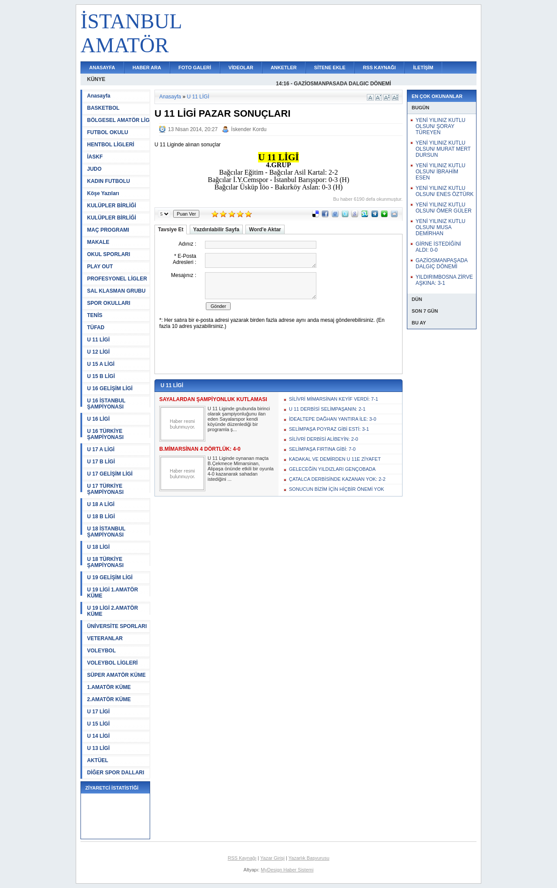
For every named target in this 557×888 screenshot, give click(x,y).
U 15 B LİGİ (101, 376)
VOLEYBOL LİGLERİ (112, 663)
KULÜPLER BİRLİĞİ (111, 206)
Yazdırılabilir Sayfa (216, 229)
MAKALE (98, 242)
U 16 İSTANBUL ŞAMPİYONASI (106, 404)
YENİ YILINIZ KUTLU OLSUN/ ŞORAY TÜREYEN (440, 126)
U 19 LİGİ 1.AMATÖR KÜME (112, 593)
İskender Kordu (248, 129)
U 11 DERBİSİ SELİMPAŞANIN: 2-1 (327, 409)
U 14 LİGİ (98, 736)
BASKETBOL (103, 108)
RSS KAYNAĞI (379, 67)
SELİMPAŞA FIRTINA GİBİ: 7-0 (322, 449)
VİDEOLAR (240, 67)
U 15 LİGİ (98, 724)
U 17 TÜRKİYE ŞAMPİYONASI (105, 489)
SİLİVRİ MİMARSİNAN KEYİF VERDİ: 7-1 (333, 399)
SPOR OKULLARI (108, 303)
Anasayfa (98, 96)
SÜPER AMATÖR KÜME (116, 675)
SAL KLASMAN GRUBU (116, 291)
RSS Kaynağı (242, 858)
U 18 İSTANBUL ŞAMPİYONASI (106, 532)
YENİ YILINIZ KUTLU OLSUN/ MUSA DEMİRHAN (440, 227)
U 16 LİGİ (98, 419)
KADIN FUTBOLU (108, 181)
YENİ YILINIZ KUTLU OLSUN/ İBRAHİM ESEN (440, 171)
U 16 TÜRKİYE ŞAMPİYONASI (105, 434)
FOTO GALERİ (194, 67)
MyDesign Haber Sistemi (287, 869)
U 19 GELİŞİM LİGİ (110, 577)
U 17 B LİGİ (101, 462)
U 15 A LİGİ (100, 364)
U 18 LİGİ (98, 547)
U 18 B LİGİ (101, 516)
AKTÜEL (97, 760)
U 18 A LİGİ (100, 504)
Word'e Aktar (265, 229)
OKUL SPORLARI (108, 254)
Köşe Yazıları (103, 193)
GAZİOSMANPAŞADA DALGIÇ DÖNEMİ (441, 263)
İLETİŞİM (423, 67)
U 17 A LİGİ (100, 449)
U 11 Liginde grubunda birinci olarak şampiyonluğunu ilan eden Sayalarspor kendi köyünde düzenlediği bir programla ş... (239, 419)
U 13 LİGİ (98, 748)
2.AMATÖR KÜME (109, 699)
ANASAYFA (102, 67)
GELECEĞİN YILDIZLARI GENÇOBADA (332, 469)
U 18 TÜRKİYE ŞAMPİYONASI (105, 562)
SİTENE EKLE (330, 67)
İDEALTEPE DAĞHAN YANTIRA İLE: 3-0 (332, 419)
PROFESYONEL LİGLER (117, 279)
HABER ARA (147, 67)
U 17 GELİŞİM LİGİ (110, 474)
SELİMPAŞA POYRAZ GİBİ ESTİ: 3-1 (329, 429)
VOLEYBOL (101, 651)
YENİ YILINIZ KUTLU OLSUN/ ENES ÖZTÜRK (444, 191)
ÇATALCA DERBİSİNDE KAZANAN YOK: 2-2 (337, 479)
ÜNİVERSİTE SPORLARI (117, 626)
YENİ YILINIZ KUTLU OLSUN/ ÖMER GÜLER (444, 208)
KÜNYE (96, 79)
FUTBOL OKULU (107, 132)
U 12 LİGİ (98, 352)
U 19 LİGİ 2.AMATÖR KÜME (112, 611)
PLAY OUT (100, 266)
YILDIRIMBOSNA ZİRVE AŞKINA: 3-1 (444, 280)
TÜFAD (95, 327)
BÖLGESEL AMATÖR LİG (118, 120)
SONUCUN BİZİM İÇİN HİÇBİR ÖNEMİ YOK (336, 489)
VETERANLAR (105, 638)
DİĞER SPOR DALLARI (115, 773)
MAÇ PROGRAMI (108, 230)
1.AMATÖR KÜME (109, 687)
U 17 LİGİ (98, 712)
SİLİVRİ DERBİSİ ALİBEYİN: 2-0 (323, 439)
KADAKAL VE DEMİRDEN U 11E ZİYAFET (335, 459)
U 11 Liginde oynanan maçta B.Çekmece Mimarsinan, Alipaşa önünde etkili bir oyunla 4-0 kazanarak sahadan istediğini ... (241, 469)
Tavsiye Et (170, 229)
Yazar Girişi (272, 858)
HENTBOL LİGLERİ (110, 145)
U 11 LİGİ (98, 340)
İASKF (95, 157)
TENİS (94, 315)
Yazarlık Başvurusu (309, 858)
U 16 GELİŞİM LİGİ (110, 388)
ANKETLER (284, 67)
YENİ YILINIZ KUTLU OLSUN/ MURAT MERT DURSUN (443, 149)
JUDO (94, 169)
